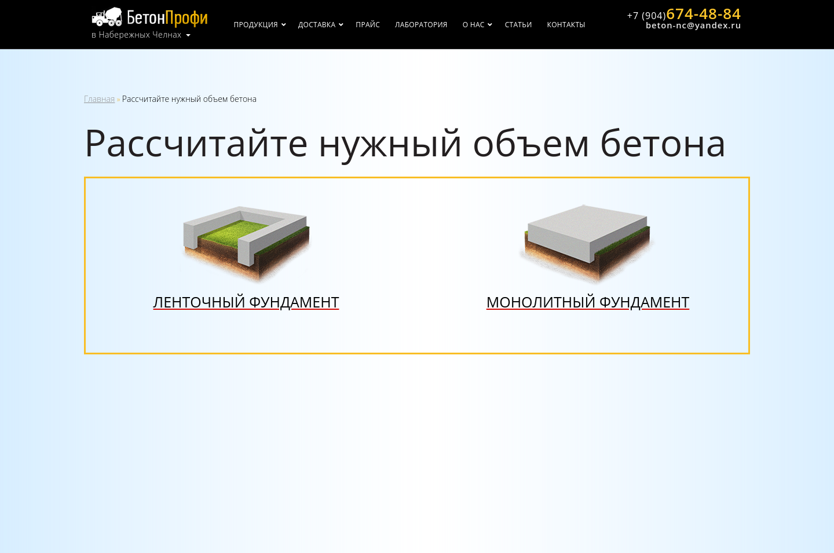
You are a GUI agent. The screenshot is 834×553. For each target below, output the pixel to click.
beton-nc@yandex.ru (693, 25)
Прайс (368, 25)
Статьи (518, 25)
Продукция (256, 25)
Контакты (566, 25)
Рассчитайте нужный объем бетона (189, 98)
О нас (474, 25)
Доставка (316, 25)
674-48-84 (684, 13)
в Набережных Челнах (137, 35)
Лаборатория (421, 25)
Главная (99, 98)
